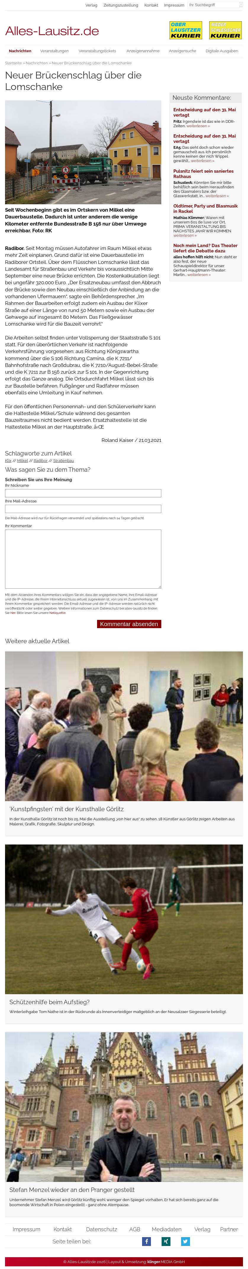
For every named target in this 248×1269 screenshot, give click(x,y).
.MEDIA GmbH (166, 1262)
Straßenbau (63, 460)
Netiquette (57, 613)
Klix (8, 460)
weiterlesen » (198, 126)
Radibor (41, 460)
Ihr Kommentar (18, 526)
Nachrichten (37, 63)
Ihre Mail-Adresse (21, 501)
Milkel (22, 460)
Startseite (13, 63)
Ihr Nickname (17, 485)
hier (12, 613)
